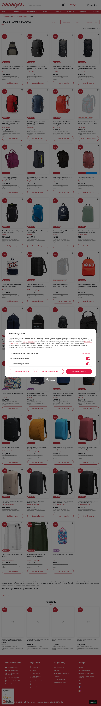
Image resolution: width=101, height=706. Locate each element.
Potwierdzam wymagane (50, 371)
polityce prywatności (28, 342)
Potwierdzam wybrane (22, 371)
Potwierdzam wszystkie (79, 371)
